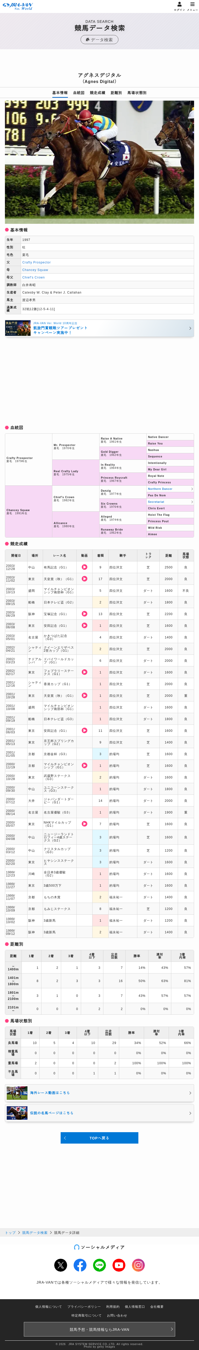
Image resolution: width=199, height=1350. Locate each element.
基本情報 (60, 92)
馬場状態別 (137, 92)
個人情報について (48, 1306)
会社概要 (157, 1306)
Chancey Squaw (35, 269)
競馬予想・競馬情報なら (100, 1329)
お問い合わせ (117, 1315)
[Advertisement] (99, 62)
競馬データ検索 (35, 1232)
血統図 (79, 92)
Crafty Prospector (36, 262)
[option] (99, 162)
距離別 (116, 92)
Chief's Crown (33, 277)
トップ (10, 1232)
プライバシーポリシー (84, 1306)
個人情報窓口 (135, 1306)
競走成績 (97, 92)
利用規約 (113, 1306)
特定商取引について (87, 1315)
